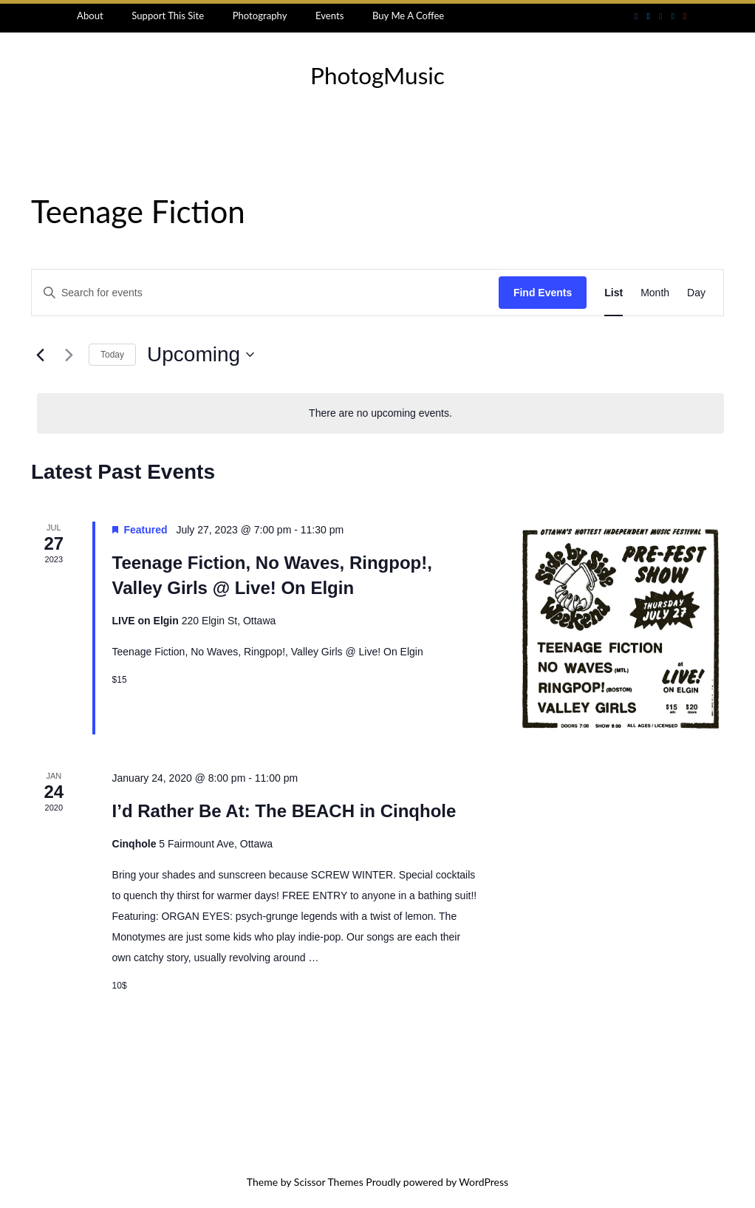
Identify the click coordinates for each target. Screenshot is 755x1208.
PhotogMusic (377, 75)
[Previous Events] (40, 355)
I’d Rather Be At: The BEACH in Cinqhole (284, 811)
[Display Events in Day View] (696, 293)
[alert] (380, 413)
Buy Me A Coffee (408, 15)
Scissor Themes (328, 1181)
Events (329, 15)
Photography (260, 15)
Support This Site (167, 15)
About (90, 15)
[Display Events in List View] (613, 293)
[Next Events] (69, 355)
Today (112, 354)
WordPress (483, 1181)
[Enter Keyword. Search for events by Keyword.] (265, 293)
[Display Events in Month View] (654, 293)
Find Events (542, 292)
